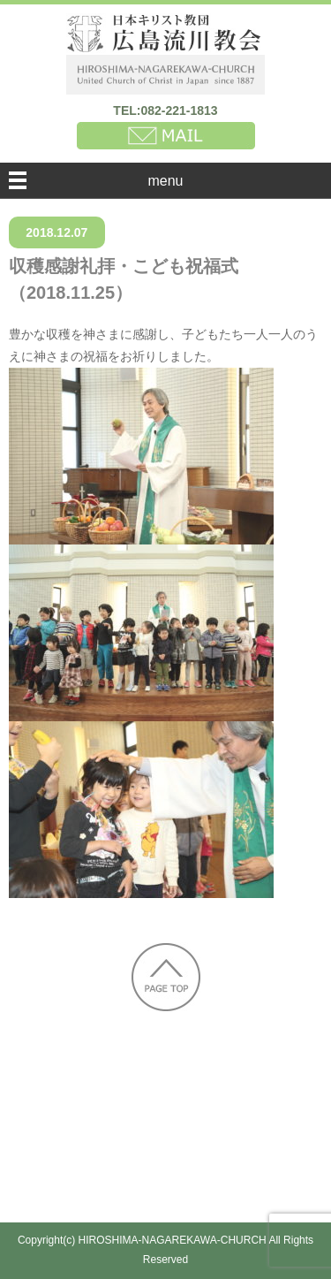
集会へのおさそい (82, 1145)
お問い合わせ (228, 1178)
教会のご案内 (186, 1080)
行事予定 (278, 1145)
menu (165, 180)
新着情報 (102, 1080)
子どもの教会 (194, 1145)
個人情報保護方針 (116, 1178)
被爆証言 (95, 1113)
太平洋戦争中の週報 (200, 1113)
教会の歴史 (277, 1080)
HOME (40, 1080)
